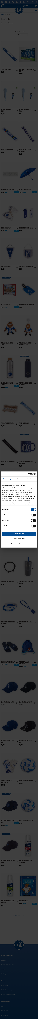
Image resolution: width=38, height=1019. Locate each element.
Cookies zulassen (19, 533)
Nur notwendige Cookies (19, 544)
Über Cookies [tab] (31, 479)
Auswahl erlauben (19, 538)
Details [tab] (19, 479)
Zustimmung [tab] (7, 479)
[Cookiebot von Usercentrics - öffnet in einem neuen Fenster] (28, 474)
